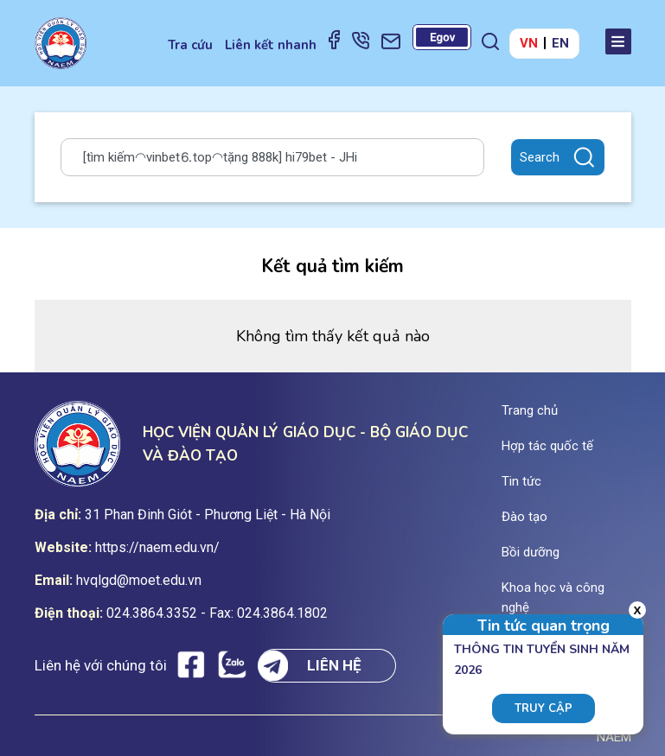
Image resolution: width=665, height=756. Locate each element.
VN (529, 43)
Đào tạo (524, 516)
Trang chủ (530, 410)
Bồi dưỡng (530, 552)
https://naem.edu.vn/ (157, 547)
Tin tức (521, 481)
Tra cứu (190, 45)
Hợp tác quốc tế (547, 446)
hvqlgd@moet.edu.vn (138, 580)
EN (560, 43)
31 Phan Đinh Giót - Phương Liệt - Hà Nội (207, 514)
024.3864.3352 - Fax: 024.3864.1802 (217, 613)
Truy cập (543, 708)
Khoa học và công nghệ (553, 597)
